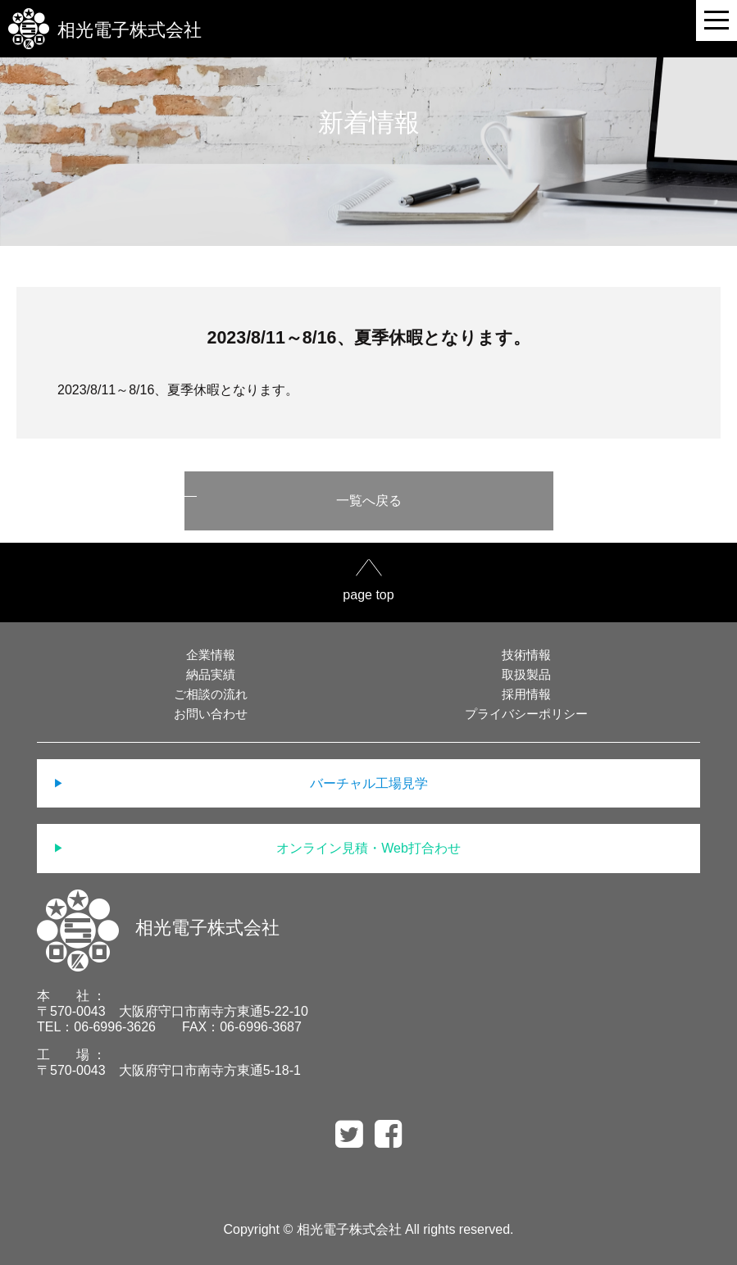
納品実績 (210, 674)
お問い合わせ (211, 714)
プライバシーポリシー (526, 714)
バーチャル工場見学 (369, 783)
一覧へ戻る (369, 500)
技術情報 (526, 655)
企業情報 (210, 655)
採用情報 (526, 694)
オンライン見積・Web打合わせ (368, 848)
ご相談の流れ (211, 694)
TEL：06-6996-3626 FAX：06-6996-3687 (169, 1027)
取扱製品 (526, 674)
